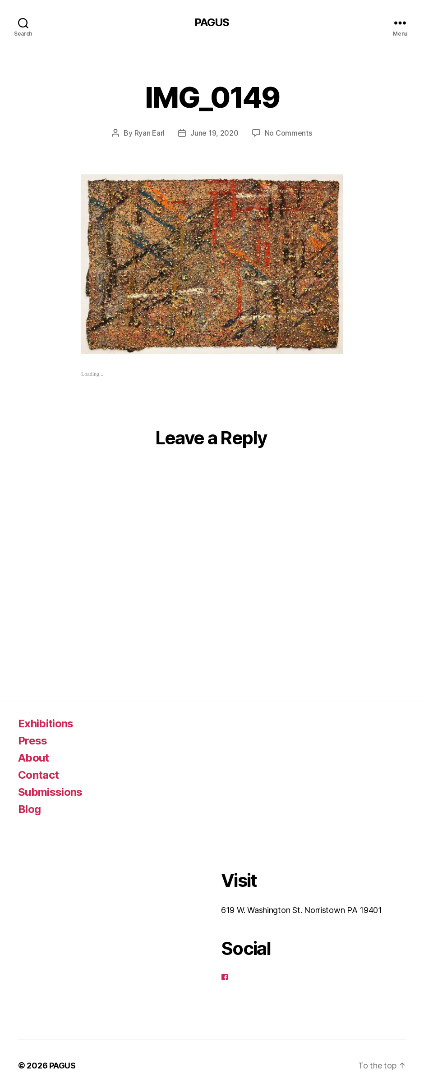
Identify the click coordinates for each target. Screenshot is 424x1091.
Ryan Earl (149, 132)
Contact (38, 774)
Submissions (50, 792)
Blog (29, 809)
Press (32, 740)
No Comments (288, 132)
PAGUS (211, 22)
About (33, 757)
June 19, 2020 (214, 132)
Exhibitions (46, 723)
